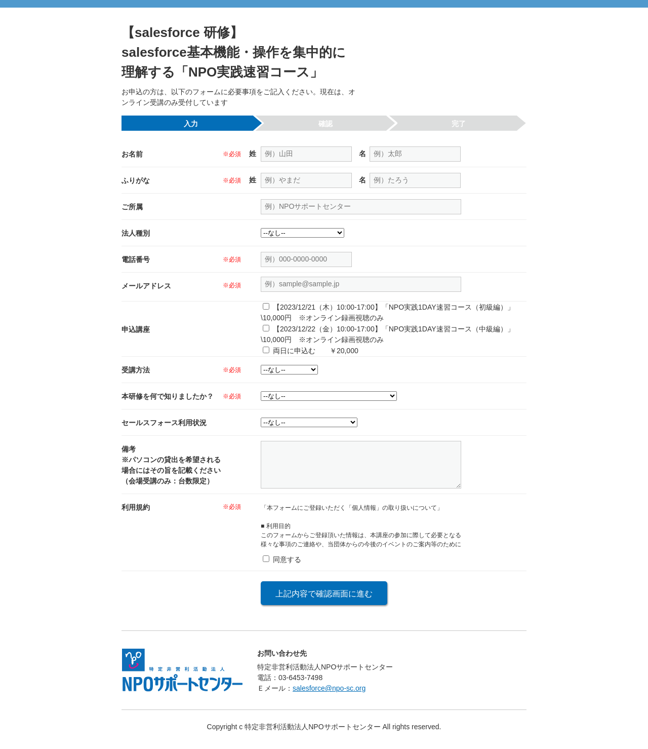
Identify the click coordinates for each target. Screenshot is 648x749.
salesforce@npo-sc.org (329, 694)
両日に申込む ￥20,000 (314, 351)
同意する (286, 565)
